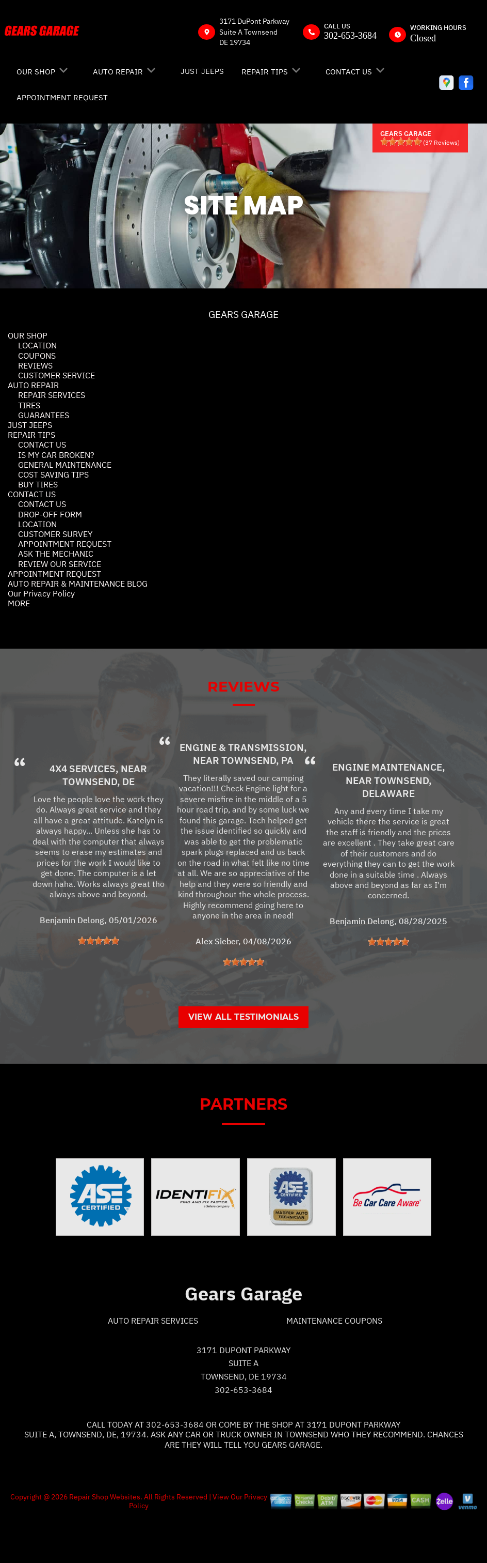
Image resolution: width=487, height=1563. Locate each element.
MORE (19, 603)
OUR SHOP (36, 71)
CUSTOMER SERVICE (56, 375)
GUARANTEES (43, 415)
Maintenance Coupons (334, 1361)
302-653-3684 (350, 35)
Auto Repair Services (153, 1361)
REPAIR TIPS (264, 71)
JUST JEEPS (202, 71)
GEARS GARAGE (243, 314)
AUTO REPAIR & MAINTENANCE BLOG (78, 583)
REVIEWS (35, 365)
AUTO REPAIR (118, 71)
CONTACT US (349, 71)
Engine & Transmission (242, 788)
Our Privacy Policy (41, 593)
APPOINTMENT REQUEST (62, 97)
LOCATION (37, 345)
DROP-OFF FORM (50, 514)
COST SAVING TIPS (53, 474)
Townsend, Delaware (397, 827)
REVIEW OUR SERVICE (59, 564)
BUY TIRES (38, 484)
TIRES (29, 405)
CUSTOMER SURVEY (55, 534)
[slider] (400, 141)
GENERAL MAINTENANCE (64, 464)
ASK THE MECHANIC (55, 553)
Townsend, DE (98, 822)
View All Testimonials (243, 1057)
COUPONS (37, 355)
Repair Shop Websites (104, 1537)
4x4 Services (83, 809)
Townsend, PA (257, 800)
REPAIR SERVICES (51, 395)
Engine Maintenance (387, 808)
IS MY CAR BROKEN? (56, 455)
